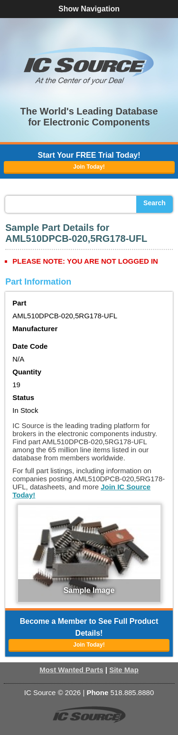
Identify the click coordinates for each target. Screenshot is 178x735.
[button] (89, 65)
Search (154, 203)
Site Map (124, 670)
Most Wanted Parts (71, 670)
